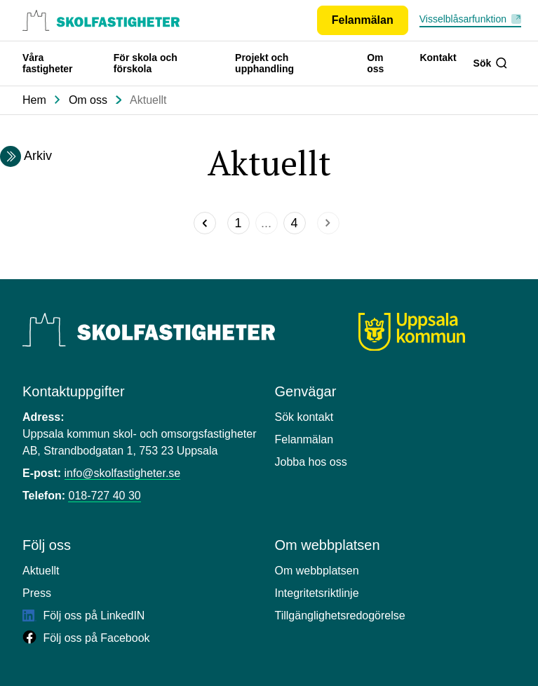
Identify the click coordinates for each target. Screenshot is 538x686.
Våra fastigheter (47, 63)
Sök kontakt (304, 417)
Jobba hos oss (311, 462)
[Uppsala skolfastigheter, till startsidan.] (101, 20)
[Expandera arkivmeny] (10, 156)
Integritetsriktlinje (317, 593)
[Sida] (238, 223)
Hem (34, 100)
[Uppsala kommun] (411, 332)
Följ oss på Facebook (86, 638)
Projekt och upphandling (264, 63)
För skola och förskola (145, 63)
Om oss (375, 63)
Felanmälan (304, 439)
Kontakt (437, 57)
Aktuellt (148, 100)
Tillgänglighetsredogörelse (340, 615)
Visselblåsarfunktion (462, 19)
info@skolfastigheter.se (123, 473)
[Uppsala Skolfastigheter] (148, 330)
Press (36, 593)
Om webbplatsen (317, 571)
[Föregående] (205, 223)
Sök (490, 63)
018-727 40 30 (104, 496)
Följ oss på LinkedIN (83, 615)
